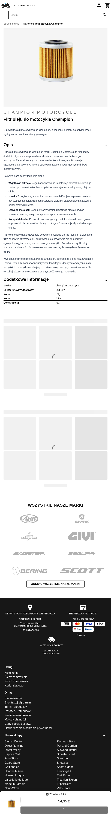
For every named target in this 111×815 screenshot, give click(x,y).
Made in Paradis (15, 783)
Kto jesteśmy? (13, 698)
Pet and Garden (67, 745)
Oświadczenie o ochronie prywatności (28, 727)
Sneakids (63, 762)
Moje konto (12, 672)
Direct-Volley (13, 749)
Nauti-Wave (12, 788)
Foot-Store (11, 758)
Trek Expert (64, 775)
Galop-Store (12, 762)
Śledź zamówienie (16, 677)
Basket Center (14, 741)
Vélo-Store (63, 788)
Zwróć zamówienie (51, 653)
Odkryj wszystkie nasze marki (55, 583)
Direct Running (14, 745)
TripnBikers (64, 783)
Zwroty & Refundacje (18, 711)
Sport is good (65, 766)
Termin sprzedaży (16, 706)
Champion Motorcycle (40, 112)
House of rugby (14, 775)
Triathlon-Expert (67, 779)
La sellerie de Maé (16, 779)
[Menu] (4, 15)
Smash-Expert (66, 754)
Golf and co (12, 766)
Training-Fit (64, 771)
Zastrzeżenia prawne (18, 715)
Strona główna (11, 23)
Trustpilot (81, 635)
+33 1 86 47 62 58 (30, 630)
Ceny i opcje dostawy (18, 723)
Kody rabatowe (14, 685)
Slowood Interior (67, 749)
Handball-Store (14, 771)
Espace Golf (12, 754)
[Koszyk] (107, 5)
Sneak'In (62, 758)
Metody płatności (15, 719)
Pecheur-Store (66, 741)
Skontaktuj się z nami (30, 619)
